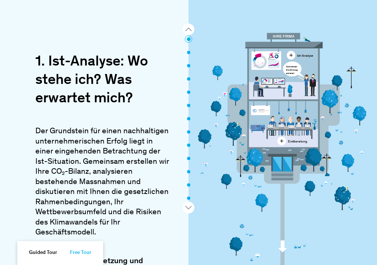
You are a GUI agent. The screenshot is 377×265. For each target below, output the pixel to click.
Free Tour (80, 252)
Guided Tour (43, 252)
